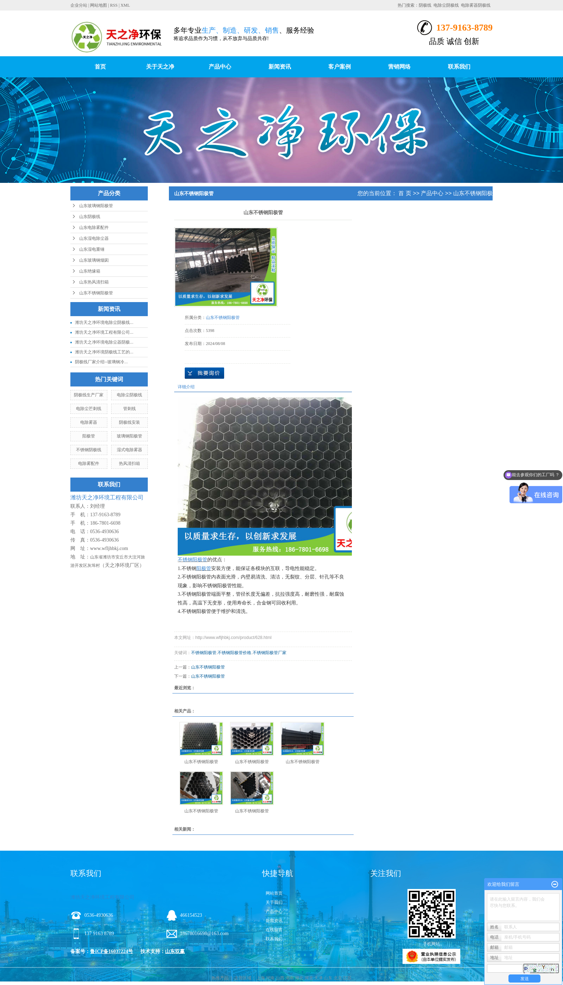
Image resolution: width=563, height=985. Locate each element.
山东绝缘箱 (89, 271)
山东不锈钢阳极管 (96, 292)
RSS (114, 5)
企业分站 (78, 5)
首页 (100, 67)
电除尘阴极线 (446, 5)
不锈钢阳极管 (203, 652)
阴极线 (425, 5)
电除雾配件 (88, 463)
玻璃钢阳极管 (129, 436)
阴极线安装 (129, 422)
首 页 (404, 193)
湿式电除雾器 (129, 449)
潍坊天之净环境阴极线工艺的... (104, 352)
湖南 (289, 978)
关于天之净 (160, 67)
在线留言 (274, 929)
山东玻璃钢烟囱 (94, 260)
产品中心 (220, 67)
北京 (338, 978)
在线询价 (204, 373)
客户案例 (339, 67)
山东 (328, 978)
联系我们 (459, 67)
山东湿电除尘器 (94, 238)
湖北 (299, 978)
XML (125, 5)
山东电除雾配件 (94, 227)
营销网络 (399, 67)
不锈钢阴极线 (88, 449)
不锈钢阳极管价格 (234, 652)
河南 (270, 978)
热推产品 (219, 978)
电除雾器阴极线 (476, 5)
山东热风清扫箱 (94, 282)
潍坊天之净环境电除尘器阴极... (104, 342)
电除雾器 (88, 422)
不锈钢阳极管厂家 (269, 652)
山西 (280, 978)
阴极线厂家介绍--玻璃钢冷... (101, 361)
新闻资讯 (279, 67)
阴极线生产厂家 (88, 394)
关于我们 (274, 902)
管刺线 (129, 408)
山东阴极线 (89, 216)
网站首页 (274, 893)
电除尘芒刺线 (88, 408)
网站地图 (98, 5)
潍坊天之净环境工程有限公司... (104, 332)
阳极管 (88, 436)
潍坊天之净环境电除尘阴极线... (104, 322)
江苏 (347, 978)
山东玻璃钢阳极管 (96, 205)
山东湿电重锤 (92, 249)
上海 (261, 978)
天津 (318, 978)
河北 (309, 978)
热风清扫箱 (129, 463)
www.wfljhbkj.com (109, 548)
